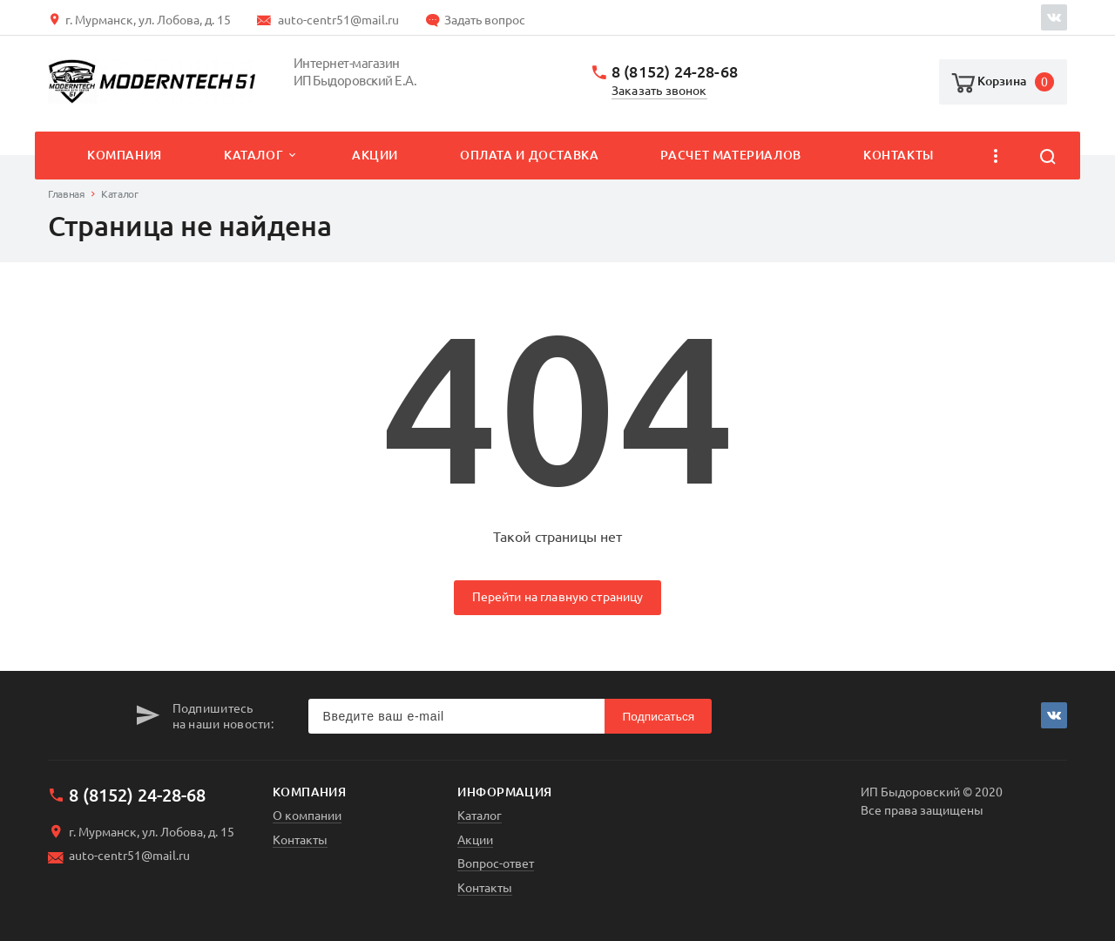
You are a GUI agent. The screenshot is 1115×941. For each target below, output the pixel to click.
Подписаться (658, 716)
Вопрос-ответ (495, 863)
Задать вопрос (484, 20)
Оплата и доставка (529, 155)
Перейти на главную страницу (558, 597)
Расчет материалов (730, 155)
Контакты (898, 155)
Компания (124, 155)
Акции (375, 155)
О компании (307, 816)
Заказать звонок (659, 91)
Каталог (253, 155)
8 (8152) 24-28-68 (675, 72)
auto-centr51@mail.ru (338, 20)
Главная (66, 194)
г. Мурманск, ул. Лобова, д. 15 (148, 20)
